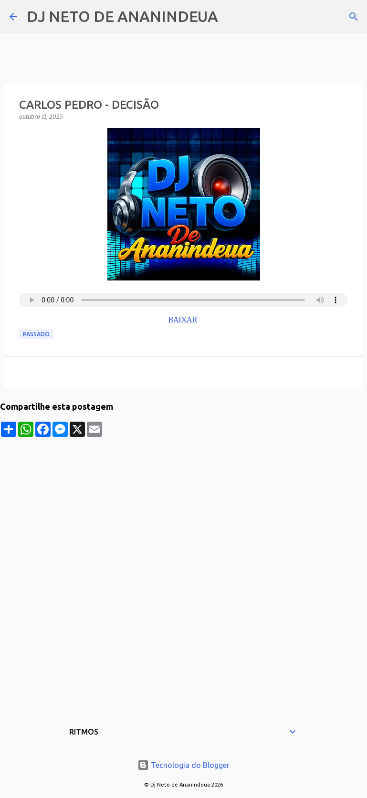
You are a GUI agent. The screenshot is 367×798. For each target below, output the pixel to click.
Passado (36, 334)
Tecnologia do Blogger (183, 765)
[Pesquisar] (231, 16)
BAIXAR (183, 319)
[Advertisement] (183, 503)
